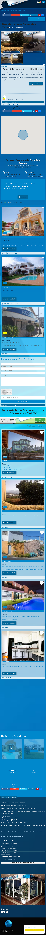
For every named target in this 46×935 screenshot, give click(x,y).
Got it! (34, 929)
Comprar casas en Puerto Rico (8, 852)
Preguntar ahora (35, 84)
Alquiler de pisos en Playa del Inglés (9, 845)
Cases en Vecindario (6, 854)
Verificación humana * (6, 388)
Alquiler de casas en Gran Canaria (9, 843)
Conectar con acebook (36, 19)
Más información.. (9, 472)
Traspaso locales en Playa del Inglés (9, 850)
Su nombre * (4, 362)
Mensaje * (3, 375)
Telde (4, 464)
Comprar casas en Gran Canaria (8, 847)
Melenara (5, 614)
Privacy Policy (4, 931)
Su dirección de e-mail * (6, 366)
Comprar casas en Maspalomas (8, 848)
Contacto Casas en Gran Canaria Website (23, 862)
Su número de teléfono (6, 370)
